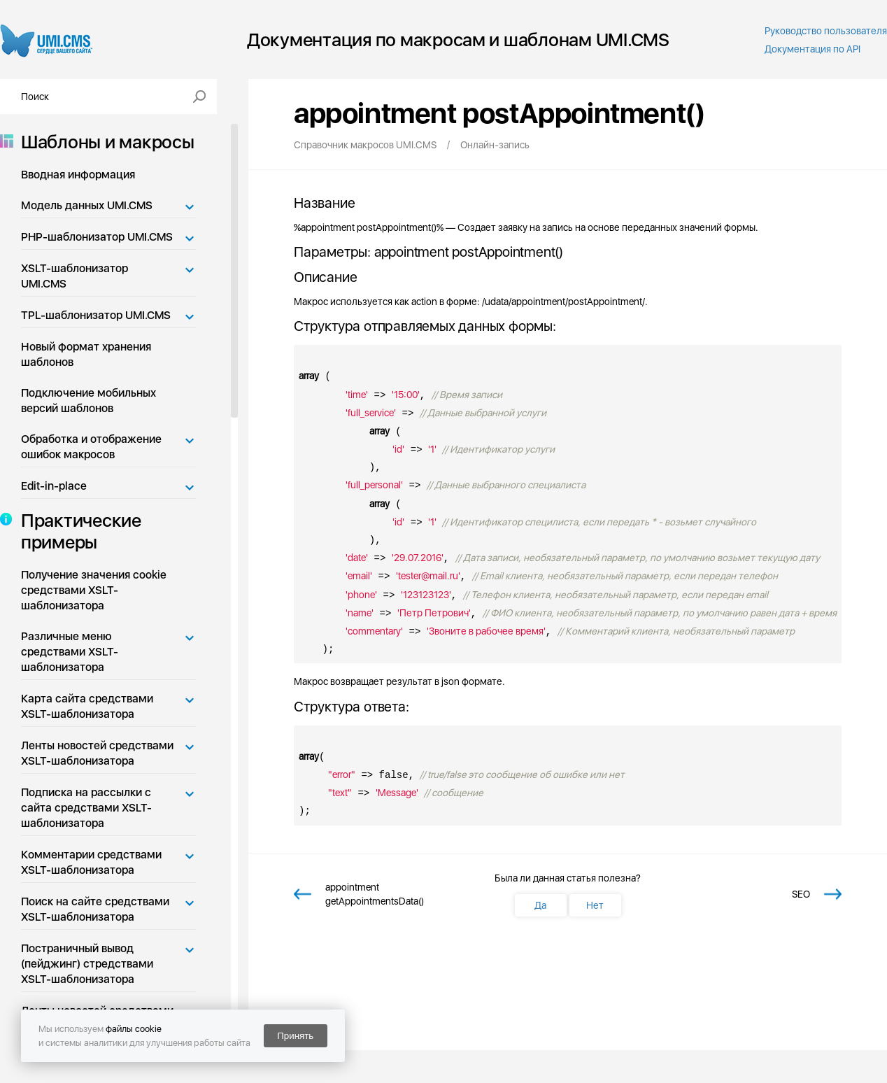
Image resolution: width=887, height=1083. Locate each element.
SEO (801, 894)
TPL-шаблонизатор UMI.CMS (96, 315)
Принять (295, 1036)
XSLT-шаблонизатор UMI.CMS (74, 276)
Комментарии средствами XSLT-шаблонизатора (91, 862)
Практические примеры (77, 531)
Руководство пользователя (826, 30)
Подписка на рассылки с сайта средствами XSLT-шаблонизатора (86, 808)
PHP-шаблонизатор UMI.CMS (97, 236)
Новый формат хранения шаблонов (86, 354)
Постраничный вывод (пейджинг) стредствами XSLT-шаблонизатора (87, 964)
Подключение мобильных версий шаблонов (88, 400)
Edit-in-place (54, 486)
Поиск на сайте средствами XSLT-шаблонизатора (95, 909)
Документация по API (812, 49)
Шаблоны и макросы (103, 142)
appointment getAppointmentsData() (374, 894)
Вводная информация (78, 174)
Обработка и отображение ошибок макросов (91, 446)
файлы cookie (134, 1029)
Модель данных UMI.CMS (86, 205)
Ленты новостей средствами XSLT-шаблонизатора (97, 753)
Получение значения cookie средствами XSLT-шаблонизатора (93, 590)
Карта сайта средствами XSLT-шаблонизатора (87, 706)
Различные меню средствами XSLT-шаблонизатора (69, 652)
